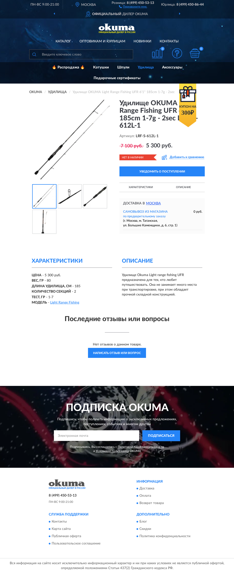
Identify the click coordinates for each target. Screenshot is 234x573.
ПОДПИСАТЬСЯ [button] (161, 436)
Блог (143, 521)
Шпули (123, 67)
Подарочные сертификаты (117, 78)
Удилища (146, 67)
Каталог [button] (63, 41)
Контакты (169, 41)
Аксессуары (172, 67)
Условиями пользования (112, 450)
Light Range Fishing (64, 302)
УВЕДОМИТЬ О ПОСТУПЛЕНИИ (162, 171)
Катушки (101, 67)
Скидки (145, 529)
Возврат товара (151, 503)
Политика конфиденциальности (164, 536)
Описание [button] (183, 187)
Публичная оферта (66, 536)
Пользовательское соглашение (76, 543)
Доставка (146, 488)
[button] (132, 6)
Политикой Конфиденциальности (141, 446)
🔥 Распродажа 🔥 (68, 67)
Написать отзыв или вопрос (117, 353)
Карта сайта (61, 529)
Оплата (145, 496)
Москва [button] (153, 203)
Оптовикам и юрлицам (102, 41)
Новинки (142, 41)
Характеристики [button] (141, 187)
